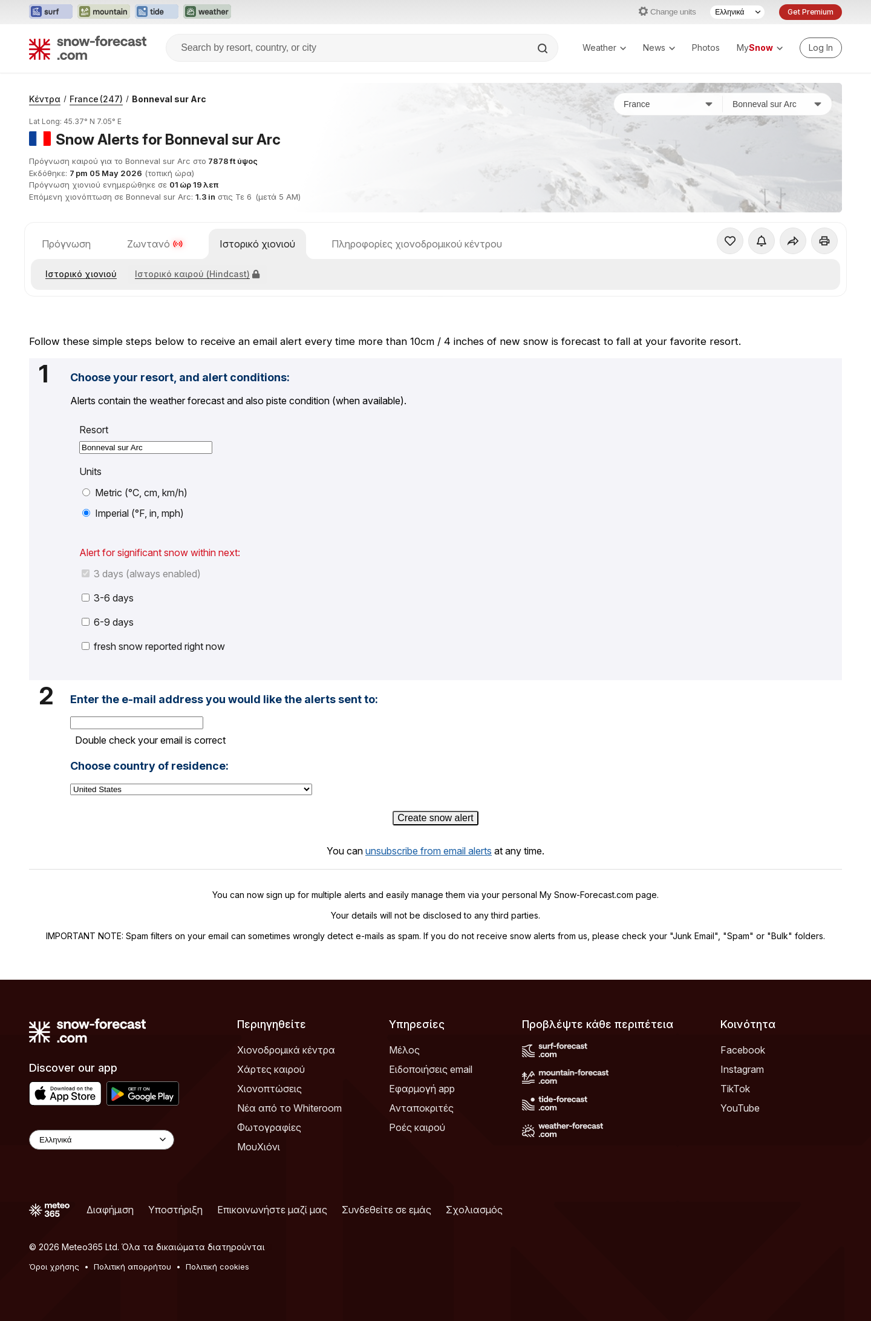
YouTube (740, 1108)
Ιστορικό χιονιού (257, 244)
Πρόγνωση (66, 244)
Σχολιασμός (474, 1210)
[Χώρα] (668, 104)
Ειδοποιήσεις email (430, 1069)
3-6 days (108, 598)
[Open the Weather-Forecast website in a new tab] (207, 12)
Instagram (742, 1069)
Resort (93, 430)
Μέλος (404, 1050)
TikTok (735, 1089)
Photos (706, 47)
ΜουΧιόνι (258, 1147)
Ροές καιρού (417, 1127)
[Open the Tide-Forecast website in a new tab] (156, 12)
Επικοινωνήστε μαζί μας (272, 1210)
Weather (604, 47)
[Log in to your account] (821, 48)
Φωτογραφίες (269, 1127)
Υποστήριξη (175, 1210)
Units (90, 471)
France (96, 99)
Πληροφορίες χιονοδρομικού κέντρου (416, 244)
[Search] (544, 48)
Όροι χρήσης (54, 1266)
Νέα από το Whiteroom (289, 1108)
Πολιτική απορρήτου (132, 1266)
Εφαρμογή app (422, 1089)
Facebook (742, 1050)
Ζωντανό (155, 244)
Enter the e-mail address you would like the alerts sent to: (224, 699)
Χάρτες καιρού (271, 1069)
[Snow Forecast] (87, 48)
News (659, 47)
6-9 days (108, 622)
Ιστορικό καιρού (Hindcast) (197, 274)
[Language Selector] (737, 12)
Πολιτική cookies (217, 1266)
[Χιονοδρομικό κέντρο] (777, 104)
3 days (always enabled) (141, 574)
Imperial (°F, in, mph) (133, 513)
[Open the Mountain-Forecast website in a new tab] (103, 12)
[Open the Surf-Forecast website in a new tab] (51, 12)
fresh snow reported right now (153, 646)
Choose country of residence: (149, 766)
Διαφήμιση (110, 1210)
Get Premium (810, 11)
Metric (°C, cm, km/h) (135, 493)
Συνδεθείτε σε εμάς (386, 1210)
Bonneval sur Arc (169, 99)
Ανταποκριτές (421, 1108)
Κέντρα (44, 99)
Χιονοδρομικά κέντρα (286, 1050)
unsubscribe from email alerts (428, 851)
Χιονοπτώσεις (269, 1089)
